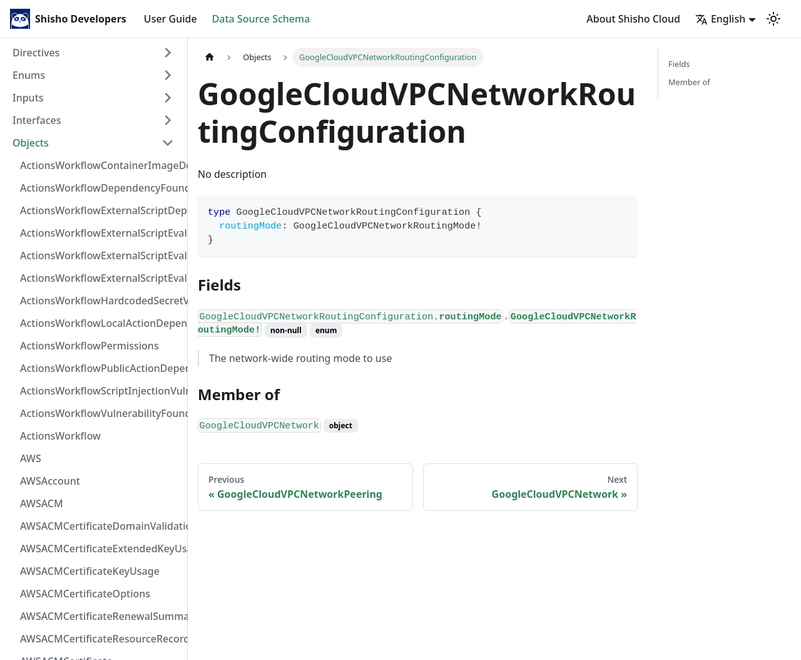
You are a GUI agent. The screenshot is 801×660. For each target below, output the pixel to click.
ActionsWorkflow (60, 436)
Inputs (28, 98)
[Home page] (210, 57)
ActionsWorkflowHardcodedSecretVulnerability (100, 300)
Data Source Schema (261, 19)
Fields (679, 64)
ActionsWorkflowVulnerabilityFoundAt (100, 413)
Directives (36, 52)
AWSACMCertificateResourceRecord (100, 639)
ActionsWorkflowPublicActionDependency (100, 368)
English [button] (720, 19)
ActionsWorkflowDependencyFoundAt (100, 188)
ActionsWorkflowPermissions (89, 346)
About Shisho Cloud (633, 19)
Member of (689, 82)
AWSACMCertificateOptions (85, 594)
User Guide (170, 19)
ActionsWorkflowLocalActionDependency (100, 323)
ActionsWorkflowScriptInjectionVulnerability (100, 391)
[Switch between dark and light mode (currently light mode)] (773, 19)
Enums (29, 75)
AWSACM (41, 503)
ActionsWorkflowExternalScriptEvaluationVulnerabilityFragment (100, 233)
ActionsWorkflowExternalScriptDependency (100, 210)
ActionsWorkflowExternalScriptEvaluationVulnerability (100, 278)
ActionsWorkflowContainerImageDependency (100, 165)
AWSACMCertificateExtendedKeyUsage (100, 548)
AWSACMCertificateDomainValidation (100, 526)
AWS (30, 458)
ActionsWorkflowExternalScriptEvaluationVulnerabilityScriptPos (100, 255)
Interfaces (37, 120)
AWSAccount (50, 481)
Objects (31, 143)
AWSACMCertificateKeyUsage (90, 571)
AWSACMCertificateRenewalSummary (100, 616)
